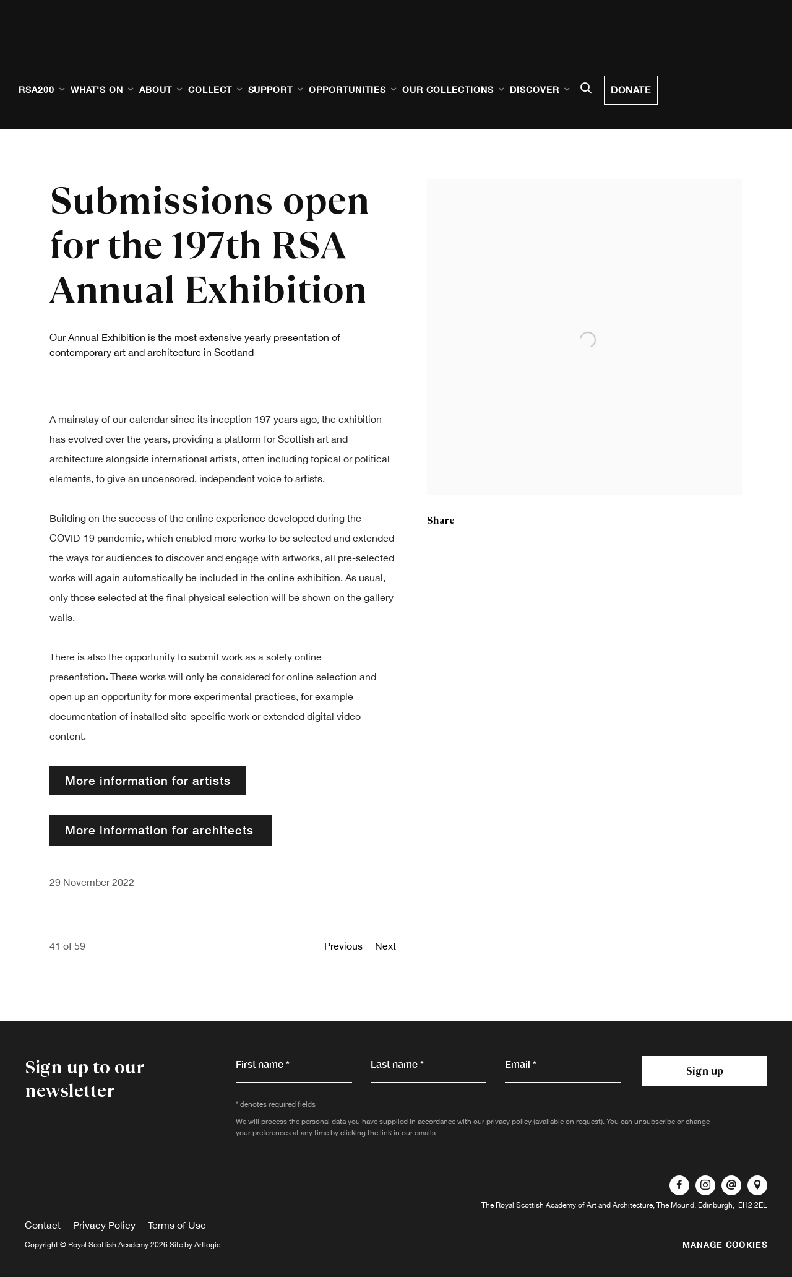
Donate (631, 89)
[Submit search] (586, 89)
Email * (520, 1064)
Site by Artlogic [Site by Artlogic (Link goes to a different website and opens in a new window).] (195, 1244)
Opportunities (347, 89)
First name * (263, 1064)
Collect (210, 89)
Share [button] (441, 520)
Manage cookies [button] (724, 1245)
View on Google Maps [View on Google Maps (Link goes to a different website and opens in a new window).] (757, 1185)
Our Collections (448, 89)
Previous (343, 945)
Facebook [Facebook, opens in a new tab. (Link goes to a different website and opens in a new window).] (679, 1185)
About (155, 89)
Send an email (731, 1185)
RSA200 (36, 89)
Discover (534, 89)
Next (385, 945)
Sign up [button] (704, 1070)
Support (270, 89)
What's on (97, 89)
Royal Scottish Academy (93, 50)
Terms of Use (177, 1225)
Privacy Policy (104, 1225)
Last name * (397, 1064)
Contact (43, 1225)
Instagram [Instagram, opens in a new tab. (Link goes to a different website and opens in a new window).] (705, 1185)
